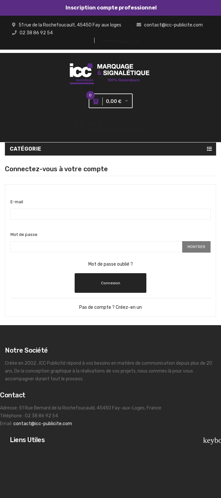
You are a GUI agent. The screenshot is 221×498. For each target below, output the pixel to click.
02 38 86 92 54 (36, 33)
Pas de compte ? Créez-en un (110, 307)
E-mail (16, 201)
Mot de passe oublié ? (110, 264)
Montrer (196, 247)
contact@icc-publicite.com (173, 25)
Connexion (110, 283)
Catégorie (25, 149)
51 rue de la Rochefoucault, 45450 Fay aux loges (70, 25)
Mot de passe (23, 234)
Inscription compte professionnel (111, 8)
